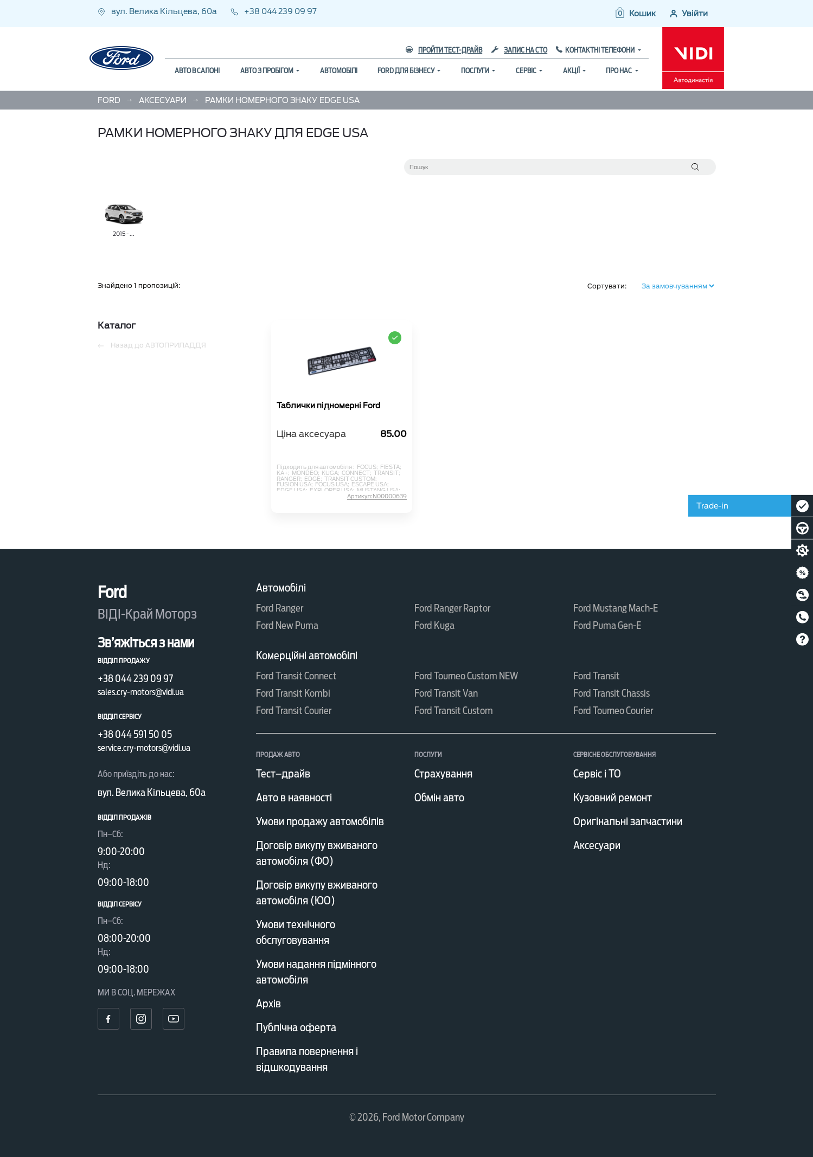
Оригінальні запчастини (627, 821)
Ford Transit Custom (453, 710)
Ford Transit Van (446, 693)
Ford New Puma (287, 625)
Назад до (152, 345)
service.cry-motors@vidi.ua (144, 748)
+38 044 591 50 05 (135, 734)
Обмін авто (439, 797)
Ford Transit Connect (296, 676)
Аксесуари (596, 845)
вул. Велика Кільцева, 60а (158, 11)
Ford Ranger (279, 608)
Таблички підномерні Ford (328, 406)
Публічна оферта (296, 1027)
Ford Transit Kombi (293, 693)
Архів (268, 1003)
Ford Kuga (434, 625)
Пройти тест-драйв (444, 50)
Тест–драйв (283, 773)
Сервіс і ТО (597, 773)
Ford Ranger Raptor (452, 608)
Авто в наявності (294, 797)
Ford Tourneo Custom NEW (466, 676)
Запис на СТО (519, 50)
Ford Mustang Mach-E (615, 608)
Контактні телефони (600, 50)
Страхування (443, 773)
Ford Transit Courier (293, 710)
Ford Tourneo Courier (613, 710)
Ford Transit (596, 676)
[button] (635, 14)
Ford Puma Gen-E (607, 625)
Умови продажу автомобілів (320, 821)
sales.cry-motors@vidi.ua (141, 692)
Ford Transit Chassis (611, 693)
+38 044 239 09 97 (274, 11)
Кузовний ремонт (612, 797)
